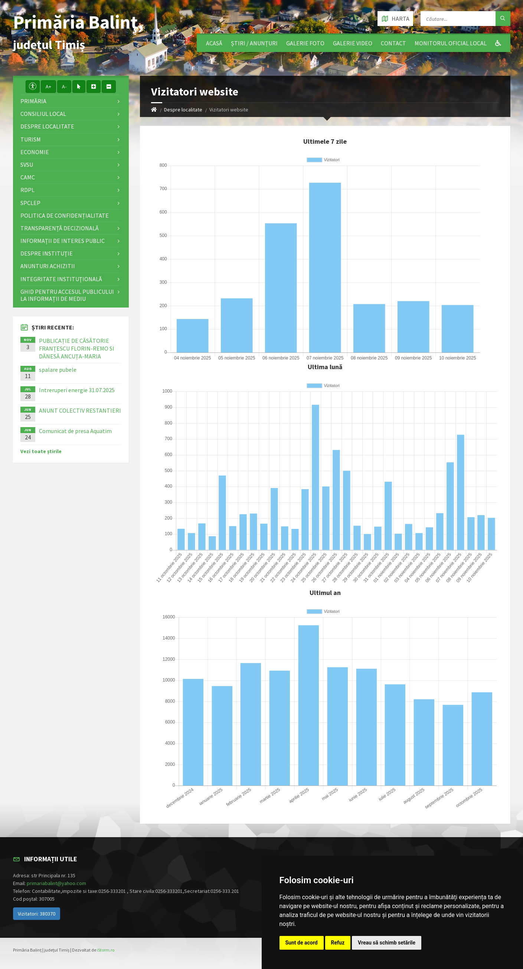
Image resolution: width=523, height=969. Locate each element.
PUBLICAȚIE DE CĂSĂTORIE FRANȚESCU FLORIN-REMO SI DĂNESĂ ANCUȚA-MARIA (76, 348)
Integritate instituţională (61, 279)
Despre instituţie (46, 253)
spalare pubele (57, 369)
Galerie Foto (305, 43)
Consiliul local (43, 113)
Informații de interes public (62, 240)
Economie (34, 152)
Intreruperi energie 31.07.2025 (77, 390)
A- (64, 86)
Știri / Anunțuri (254, 43)
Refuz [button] (338, 943)
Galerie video (352, 43)
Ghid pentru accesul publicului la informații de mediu (67, 295)
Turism (30, 139)
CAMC (27, 177)
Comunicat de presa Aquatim (75, 431)
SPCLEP (30, 203)
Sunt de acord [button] (301, 943)
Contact (393, 43)
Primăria (33, 101)
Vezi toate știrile (41, 451)
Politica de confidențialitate (64, 215)
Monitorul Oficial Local (451, 43)
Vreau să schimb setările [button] (386, 943)
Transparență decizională (59, 228)
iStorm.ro (105, 950)
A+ (48, 86)
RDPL (27, 190)
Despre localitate (183, 109)
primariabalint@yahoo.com (56, 883)
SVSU (26, 164)
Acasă (214, 43)
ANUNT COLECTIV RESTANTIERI (80, 410)
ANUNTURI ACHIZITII (47, 266)
